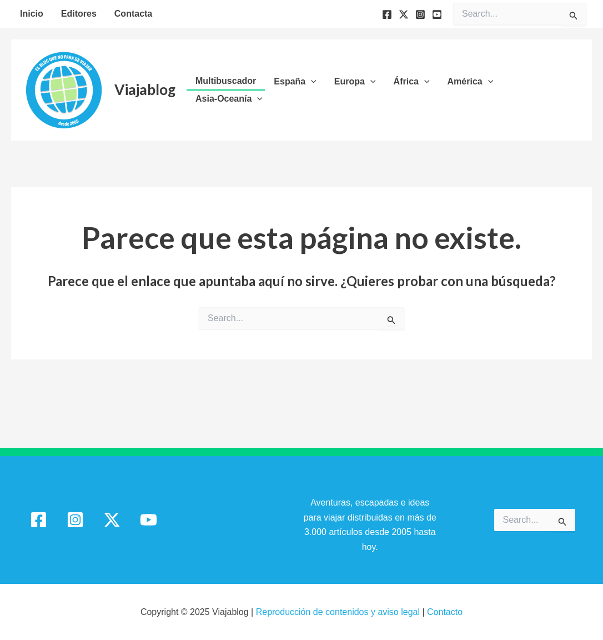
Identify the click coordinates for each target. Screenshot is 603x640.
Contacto (445, 612)
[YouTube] (437, 14)
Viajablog (144, 89)
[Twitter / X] (112, 520)
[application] (310, 81)
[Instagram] (420, 14)
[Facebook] (387, 14)
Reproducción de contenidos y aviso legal (339, 612)
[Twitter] (404, 14)
